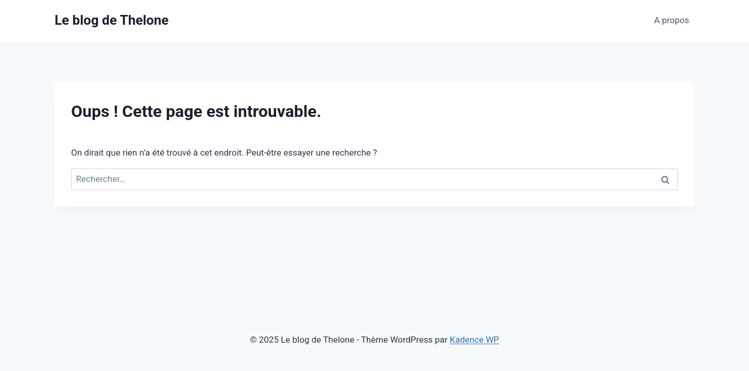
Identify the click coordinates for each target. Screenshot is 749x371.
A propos (671, 20)
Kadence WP (474, 339)
